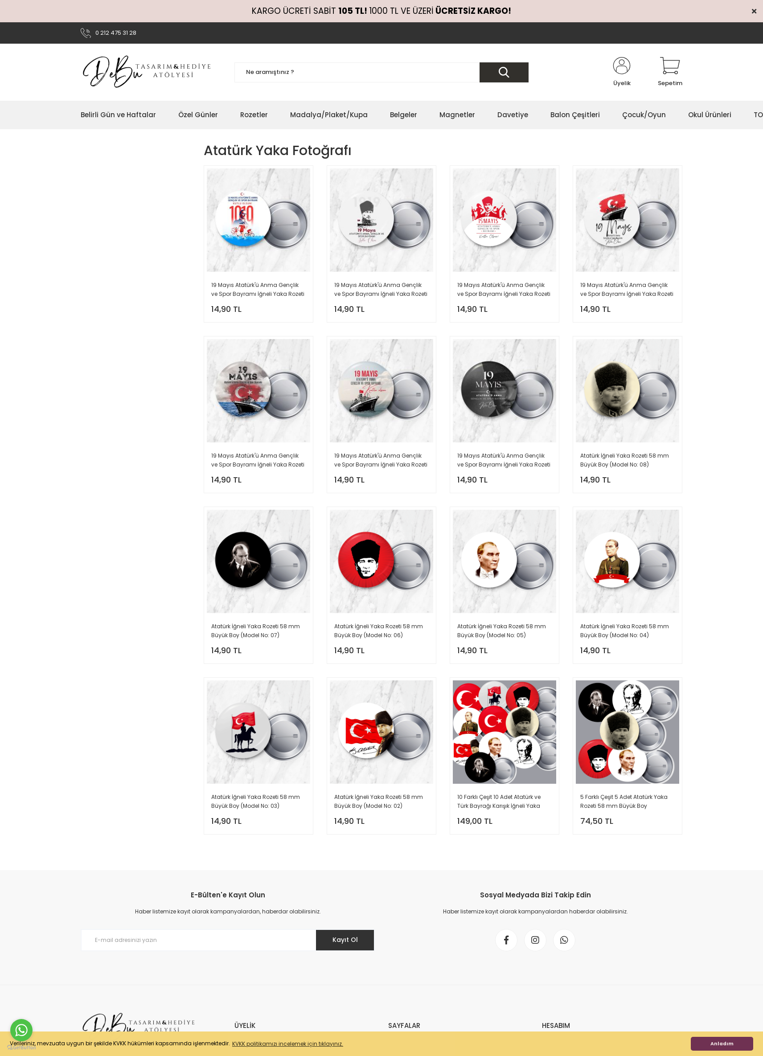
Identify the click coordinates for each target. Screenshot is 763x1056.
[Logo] (147, 72)
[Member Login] (621, 72)
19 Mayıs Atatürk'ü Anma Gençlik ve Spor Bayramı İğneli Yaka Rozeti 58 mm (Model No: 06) (380, 290)
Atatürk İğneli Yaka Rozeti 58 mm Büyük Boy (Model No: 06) (378, 630)
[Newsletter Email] (228, 940)
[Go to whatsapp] (21, 1030)
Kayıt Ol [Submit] (345, 939)
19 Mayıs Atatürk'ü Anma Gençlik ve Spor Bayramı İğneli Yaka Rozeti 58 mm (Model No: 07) (257, 290)
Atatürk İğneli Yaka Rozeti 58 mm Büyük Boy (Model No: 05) (501, 630)
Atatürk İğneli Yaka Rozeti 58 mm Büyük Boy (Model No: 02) (378, 801)
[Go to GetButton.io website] (21, 1047)
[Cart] (670, 72)
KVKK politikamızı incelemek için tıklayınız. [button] (287, 1044)
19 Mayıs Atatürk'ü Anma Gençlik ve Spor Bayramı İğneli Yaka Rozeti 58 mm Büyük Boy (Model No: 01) (503, 460)
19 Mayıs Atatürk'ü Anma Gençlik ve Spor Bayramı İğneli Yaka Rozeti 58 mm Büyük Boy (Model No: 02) (380, 460)
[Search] (381, 72)
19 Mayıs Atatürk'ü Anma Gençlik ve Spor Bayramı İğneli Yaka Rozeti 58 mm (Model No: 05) (503, 290)
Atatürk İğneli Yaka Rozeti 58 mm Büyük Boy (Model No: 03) (255, 801)
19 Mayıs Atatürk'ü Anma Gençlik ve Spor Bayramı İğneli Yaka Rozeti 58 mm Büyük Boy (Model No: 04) (626, 290)
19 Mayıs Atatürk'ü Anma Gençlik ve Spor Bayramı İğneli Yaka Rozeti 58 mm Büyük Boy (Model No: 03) (257, 460)
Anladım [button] (722, 1043)
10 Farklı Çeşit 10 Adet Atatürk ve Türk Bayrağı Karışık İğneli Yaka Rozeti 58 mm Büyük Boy (499, 801)
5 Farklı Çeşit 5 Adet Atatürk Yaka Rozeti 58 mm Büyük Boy (624, 801)
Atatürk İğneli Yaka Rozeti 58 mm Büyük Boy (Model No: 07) (255, 630)
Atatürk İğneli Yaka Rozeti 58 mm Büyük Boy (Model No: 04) (624, 630)
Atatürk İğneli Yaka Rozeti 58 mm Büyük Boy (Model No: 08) (624, 460)
